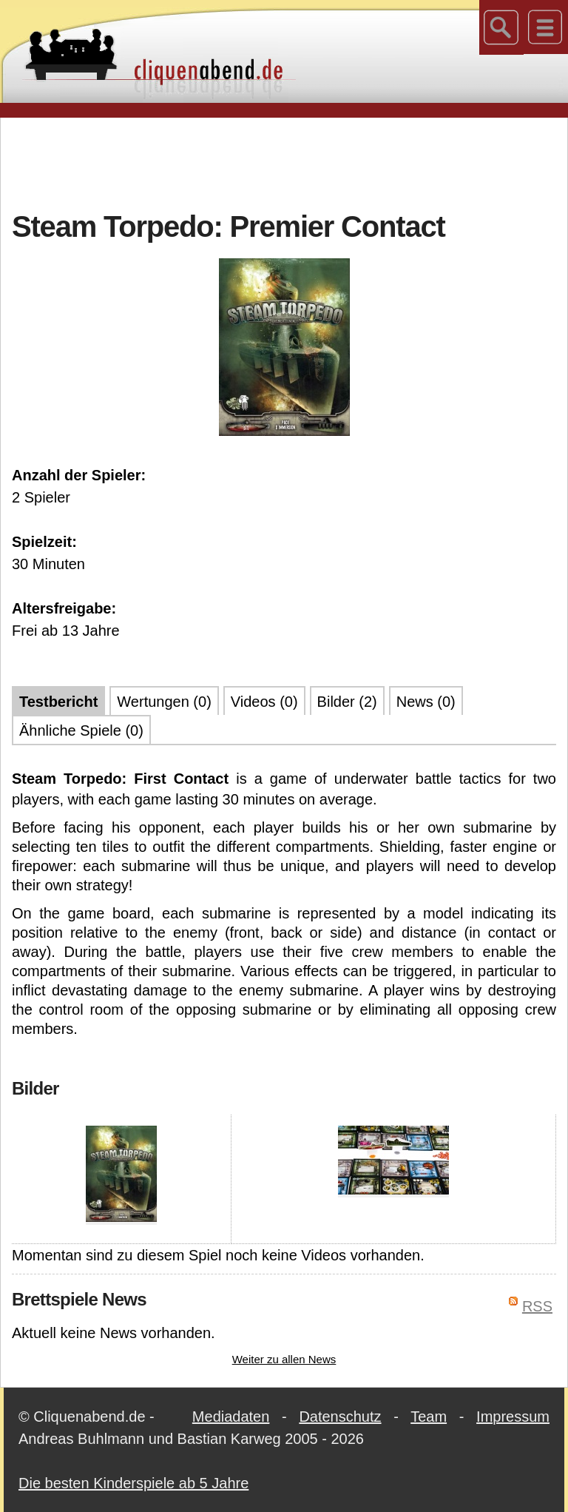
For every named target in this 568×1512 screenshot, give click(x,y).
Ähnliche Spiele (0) (81, 730)
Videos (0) (264, 701)
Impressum (513, 1416)
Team (428, 1416)
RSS (537, 1306)
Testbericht (58, 701)
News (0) (426, 701)
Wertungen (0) (164, 701)
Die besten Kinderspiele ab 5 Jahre (133, 1483)
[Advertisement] (284, 162)
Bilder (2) (347, 701)
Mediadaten (231, 1416)
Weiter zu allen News (284, 1359)
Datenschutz (340, 1416)
